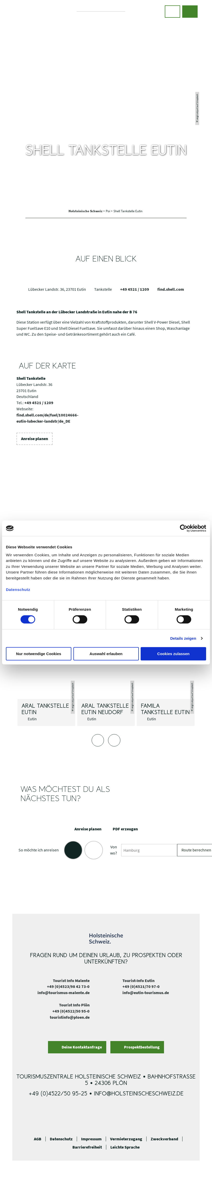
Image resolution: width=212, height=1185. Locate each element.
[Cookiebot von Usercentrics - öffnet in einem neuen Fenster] (183, 528)
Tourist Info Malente (71, 980)
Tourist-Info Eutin (138, 980)
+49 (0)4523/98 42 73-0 (68, 986)
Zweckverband (164, 1139)
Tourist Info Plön (74, 1004)
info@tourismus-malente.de (63, 992)
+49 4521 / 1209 (134, 289)
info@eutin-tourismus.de (145, 992)
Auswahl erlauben (106, 654)
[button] (172, 11)
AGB (37, 1139)
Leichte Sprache (125, 1147)
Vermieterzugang (126, 1139)
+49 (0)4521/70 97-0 (141, 986)
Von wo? (113, 850)
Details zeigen (183, 638)
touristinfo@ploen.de (70, 1017)
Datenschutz (61, 1139)
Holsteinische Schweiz (86, 211)
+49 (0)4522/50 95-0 (71, 1011)
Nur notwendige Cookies (38, 654)
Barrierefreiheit (87, 1147)
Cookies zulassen (173, 654)
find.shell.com (170, 289)
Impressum (91, 1139)
